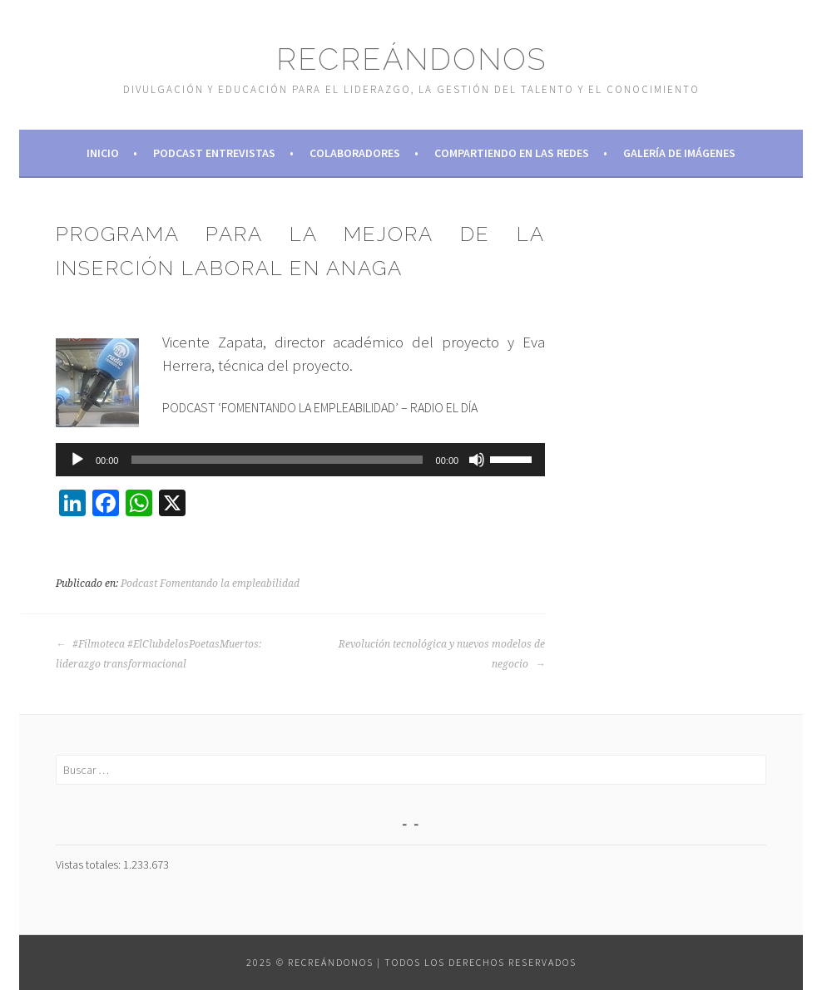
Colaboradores (354, 152)
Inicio (103, 152)
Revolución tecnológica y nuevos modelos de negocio (442, 654)
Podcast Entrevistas (214, 152)
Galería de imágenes (679, 152)
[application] (300, 459)
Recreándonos (411, 59)
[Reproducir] (77, 459)
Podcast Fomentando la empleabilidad (210, 583)
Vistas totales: (89, 864)
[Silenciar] (476, 459)
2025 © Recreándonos (310, 962)
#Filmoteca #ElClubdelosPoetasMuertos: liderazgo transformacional (158, 654)
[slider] (276, 460)
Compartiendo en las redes (511, 152)
